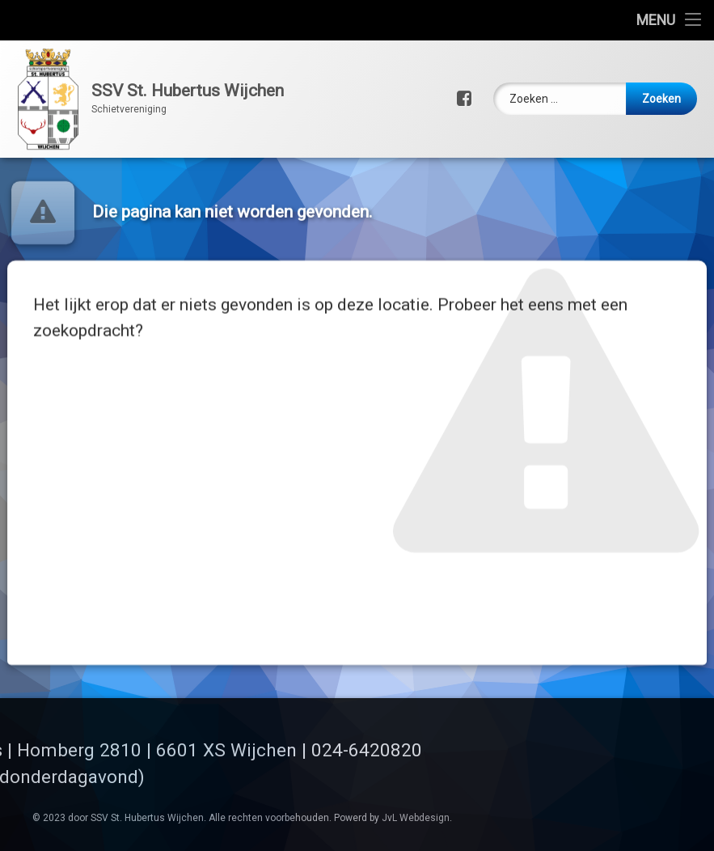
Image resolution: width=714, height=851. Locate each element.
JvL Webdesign (416, 817)
